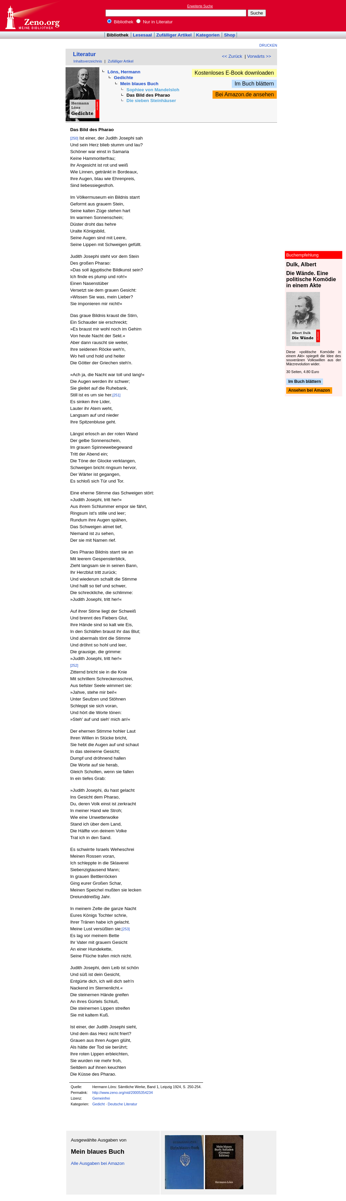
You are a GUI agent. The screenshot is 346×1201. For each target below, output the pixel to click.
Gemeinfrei (101, 1098)
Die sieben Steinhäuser (151, 100)
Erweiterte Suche (200, 6)
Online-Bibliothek (32, 15)
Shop (229, 35)
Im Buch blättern (254, 84)
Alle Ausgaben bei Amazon (98, 1163)
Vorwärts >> (259, 56)
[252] (74, 665)
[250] (74, 138)
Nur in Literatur (154, 21)
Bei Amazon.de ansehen (244, 94)
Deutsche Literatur (122, 1104)
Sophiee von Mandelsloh (152, 89)
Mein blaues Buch (139, 83)
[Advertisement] (315, 15)
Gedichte (123, 77)
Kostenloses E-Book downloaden (234, 73)
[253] (126, 929)
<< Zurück (232, 56)
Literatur (84, 54)
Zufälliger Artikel (174, 35)
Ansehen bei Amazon (309, 390)
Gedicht (98, 1104)
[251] (117, 395)
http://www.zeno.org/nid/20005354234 (122, 1092)
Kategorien (208, 35)
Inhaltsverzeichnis (87, 61)
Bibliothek (120, 21)
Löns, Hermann (123, 71)
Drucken (268, 45)
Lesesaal (142, 35)
